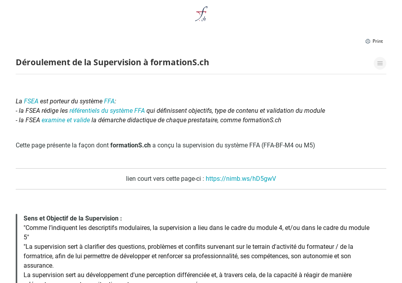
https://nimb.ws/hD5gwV (241, 178)
